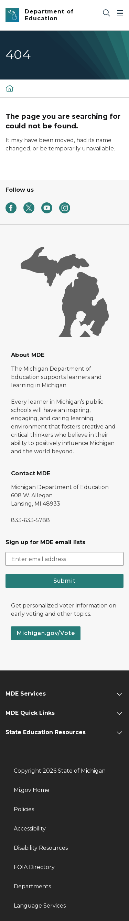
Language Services (40, 905)
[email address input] (64, 559)
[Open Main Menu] (120, 12)
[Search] (106, 12)
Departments (32, 886)
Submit (64, 581)
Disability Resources (41, 848)
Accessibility (30, 828)
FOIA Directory (34, 867)
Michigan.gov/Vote (46, 633)
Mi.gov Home (32, 790)
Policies (24, 809)
